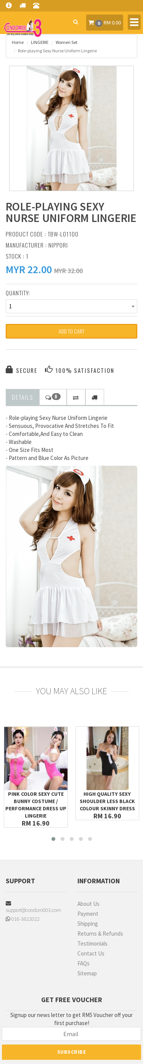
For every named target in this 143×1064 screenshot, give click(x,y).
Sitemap (87, 973)
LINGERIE (39, 42)
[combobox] (71, 306)
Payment (87, 913)
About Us (88, 903)
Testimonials (92, 943)
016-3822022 (23, 918)
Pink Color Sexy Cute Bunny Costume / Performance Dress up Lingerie (35, 804)
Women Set (66, 42)
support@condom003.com (33, 906)
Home (18, 42)
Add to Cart (71, 331)
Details (22, 397)
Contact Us (90, 953)
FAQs (83, 963)
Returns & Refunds (100, 933)
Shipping (87, 923)
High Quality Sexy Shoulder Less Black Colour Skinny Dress (107, 801)
